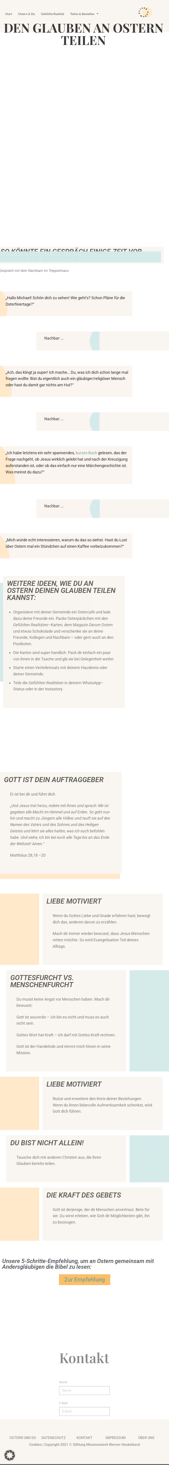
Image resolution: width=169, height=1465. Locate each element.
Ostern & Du (33, 14)
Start (11, 14)
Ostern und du (22, 1439)
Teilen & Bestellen (103, 14)
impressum (115, 1439)
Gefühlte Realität (65, 14)
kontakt (84, 1439)
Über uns (146, 1439)
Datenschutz (53, 1439)
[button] (9, 1455)
